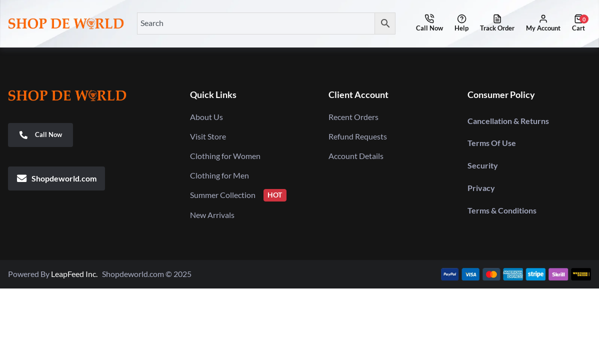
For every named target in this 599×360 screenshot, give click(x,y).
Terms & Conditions (502, 210)
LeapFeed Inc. (76, 273)
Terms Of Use (492, 143)
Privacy (481, 187)
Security (483, 165)
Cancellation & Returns (508, 121)
